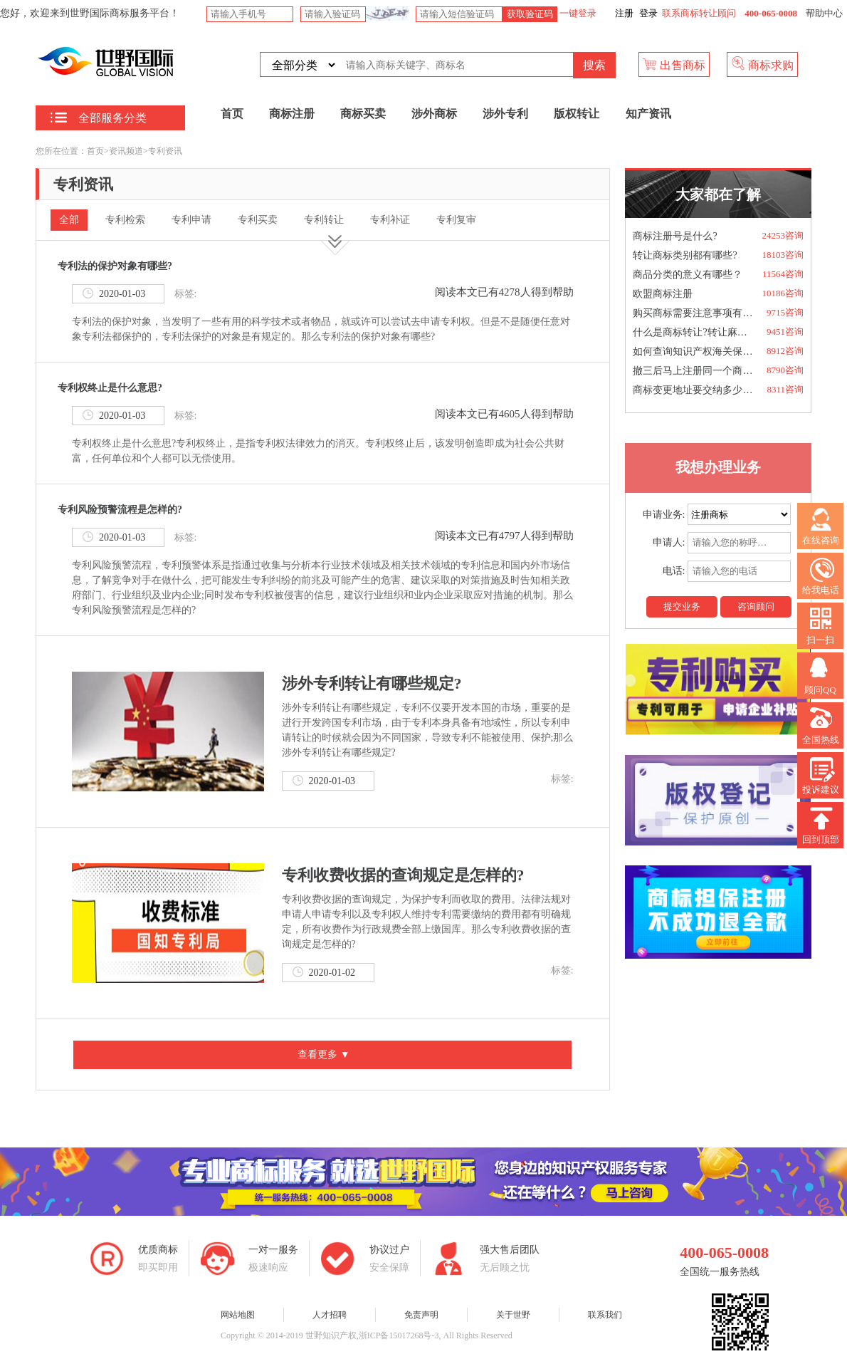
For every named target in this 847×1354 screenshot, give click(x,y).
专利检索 (125, 219)
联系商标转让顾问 (699, 13)
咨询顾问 (755, 606)
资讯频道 (126, 151)
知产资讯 (648, 113)
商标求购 (762, 63)
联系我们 (605, 1315)
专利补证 (390, 219)
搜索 (594, 65)
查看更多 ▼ (322, 1054)
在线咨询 (820, 527)
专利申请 (191, 219)
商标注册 (292, 113)
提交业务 (681, 606)
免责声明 (421, 1315)
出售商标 (674, 63)
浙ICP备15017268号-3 (399, 1335)
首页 (232, 113)
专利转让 (324, 219)
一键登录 (576, 13)
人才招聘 (329, 1315)
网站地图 (238, 1315)
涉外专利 (505, 113)
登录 (648, 13)
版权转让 (576, 113)
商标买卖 (363, 113)
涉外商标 (434, 113)
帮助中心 (824, 13)
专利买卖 (258, 219)
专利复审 (456, 219)
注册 (624, 13)
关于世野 (513, 1315)
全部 (69, 219)
